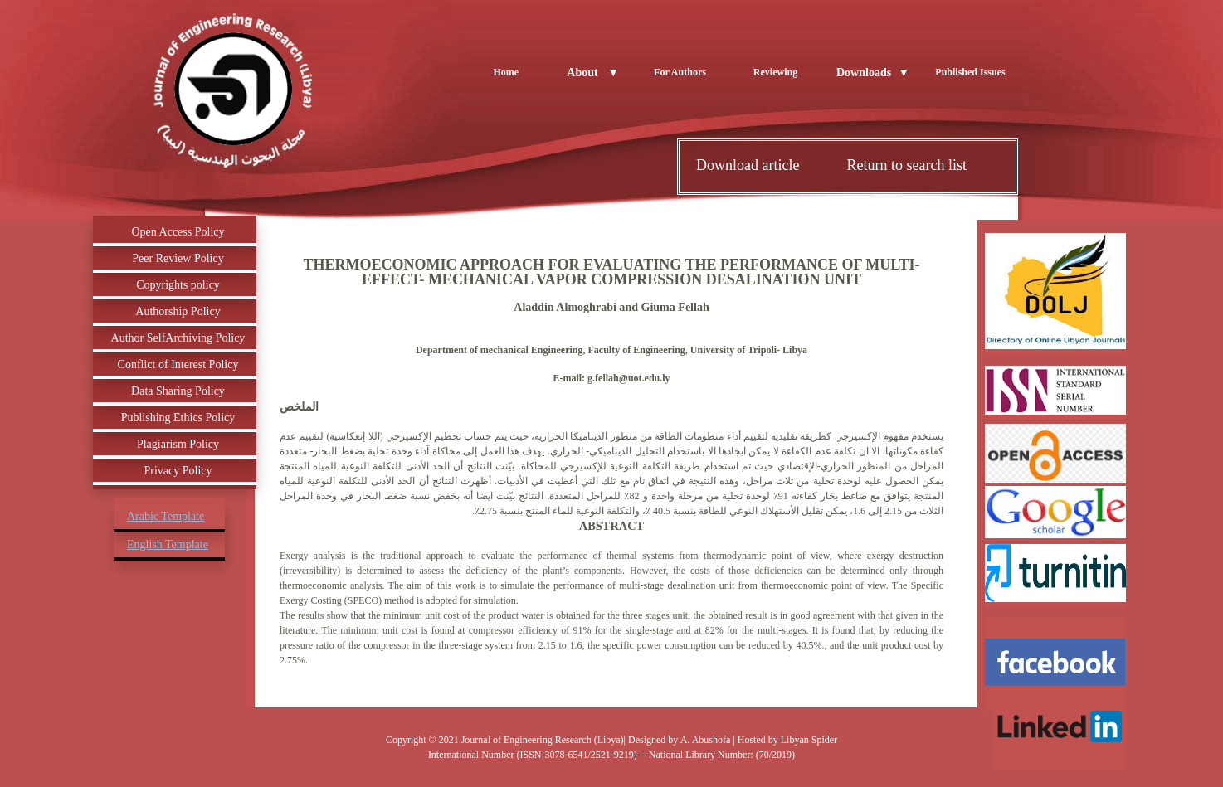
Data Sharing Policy (178, 391)
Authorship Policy (177, 311)
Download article (747, 165)
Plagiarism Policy (178, 444)
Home (506, 72)
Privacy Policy (178, 470)
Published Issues (970, 72)
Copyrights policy (178, 285)
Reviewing (775, 72)
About (593, 72)
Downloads (872, 72)
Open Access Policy (178, 232)
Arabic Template (165, 516)
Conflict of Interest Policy (178, 364)
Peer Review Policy (177, 258)
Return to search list (906, 165)
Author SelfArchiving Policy (178, 338)
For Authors (680, 72)
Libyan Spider (809, 740)
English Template (167, 544)
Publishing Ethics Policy (178, 417)
